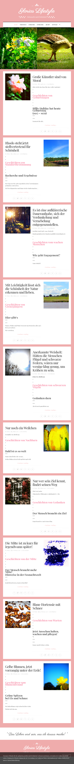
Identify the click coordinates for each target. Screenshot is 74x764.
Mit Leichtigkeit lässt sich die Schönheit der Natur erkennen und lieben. (22, 288)
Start (16, 24)
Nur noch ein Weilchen (20, 428)
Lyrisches (32, 24)
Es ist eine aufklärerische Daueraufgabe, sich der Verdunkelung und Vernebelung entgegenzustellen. (50, 217)
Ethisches (40, 24)
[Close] (67, 755)
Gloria (35, 84)
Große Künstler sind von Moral (49, 79)
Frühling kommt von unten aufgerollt (18, 62)
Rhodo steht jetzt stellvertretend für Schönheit (17, 146)
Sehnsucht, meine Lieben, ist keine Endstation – (55, 62)
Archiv (48, 24)
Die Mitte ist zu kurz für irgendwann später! (21, 545)
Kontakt (54, 24)
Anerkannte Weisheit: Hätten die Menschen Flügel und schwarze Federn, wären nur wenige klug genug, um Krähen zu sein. (49, 361)
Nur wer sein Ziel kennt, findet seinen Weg (49, 483)
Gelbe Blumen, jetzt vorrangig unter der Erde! (23, 668)
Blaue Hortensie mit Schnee (46, 606)
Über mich (23, 24)
